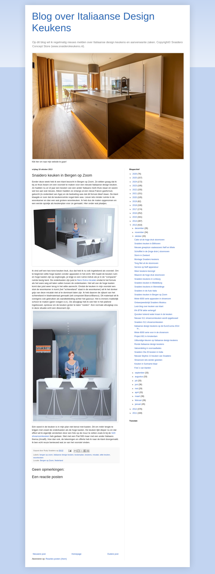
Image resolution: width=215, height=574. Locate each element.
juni (137, 384)
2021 (135, 193)
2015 (135, 217)
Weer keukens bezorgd (144, 271)
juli (136, 380)
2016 (135, 213)
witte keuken (105, 455)
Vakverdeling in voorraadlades (147, 348)
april (137, 392)
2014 (135, 221)
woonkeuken (38, 458)
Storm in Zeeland (142, 255)
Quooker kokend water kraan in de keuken (153, 314)
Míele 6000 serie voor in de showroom (151, 332)
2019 (135, 201)
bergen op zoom (46, 455)
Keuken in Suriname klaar (145, 364)
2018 (135, 205)
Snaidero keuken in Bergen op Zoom (150, 294)
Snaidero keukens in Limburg (147, 279)
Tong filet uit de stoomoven (146, 263)
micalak (96, 455)
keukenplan (79, 455)
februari (138, 400)
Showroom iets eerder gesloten (148, 360)
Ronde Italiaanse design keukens (149, 344)
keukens (88, 455)
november (139, 232)
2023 (135, 185)
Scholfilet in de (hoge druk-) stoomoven (151, 251)
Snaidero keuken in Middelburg (148, 283)
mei (137, 388)
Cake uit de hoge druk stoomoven (149, 240)
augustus (139, 376)
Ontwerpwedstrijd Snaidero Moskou (150, 302)
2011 (135, 413)
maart (138, 396)
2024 (135, 182)
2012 (135, 409)
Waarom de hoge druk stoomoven (149, 275)
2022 (135, 189)
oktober (138, 236)
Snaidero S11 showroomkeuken (148, 322)
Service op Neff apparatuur (146, 267)
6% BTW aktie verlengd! (145, 310)
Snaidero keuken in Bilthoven (147, 243)
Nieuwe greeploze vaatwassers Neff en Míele (154, 247)
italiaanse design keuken (64, 455)
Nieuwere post (39, 554)
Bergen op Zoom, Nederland (51, 460)
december (139, 228)
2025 (135, 178)
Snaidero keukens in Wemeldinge (149, 287)
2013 (135, 225)
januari (138, 404)
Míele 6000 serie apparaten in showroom (152, 298)
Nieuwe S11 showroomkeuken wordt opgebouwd (156, 318)
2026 (135, 174)
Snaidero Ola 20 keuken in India (148, 352)
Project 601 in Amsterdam (145, 336)
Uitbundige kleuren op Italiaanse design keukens (156, 340)
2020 (135, 197)
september (140, 373)
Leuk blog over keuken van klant (148, 306)
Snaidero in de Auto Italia (145, 291)
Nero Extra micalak (86, 280)
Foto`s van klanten (142, 368)
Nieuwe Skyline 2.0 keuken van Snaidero (152, 356)
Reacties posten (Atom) (56, 559)
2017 (135, 209)
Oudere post (112, 554)
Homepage (76, 554)
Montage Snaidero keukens (146, 259)
